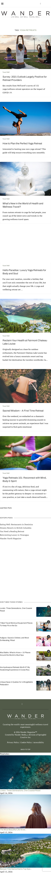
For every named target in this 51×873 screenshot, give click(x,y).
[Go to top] (25, 749)
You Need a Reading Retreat (12, 531)
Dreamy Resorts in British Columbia (15, 528)
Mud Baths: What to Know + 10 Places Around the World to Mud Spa (15, 654)
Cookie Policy (26, 742)
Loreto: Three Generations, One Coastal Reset (16, 609)
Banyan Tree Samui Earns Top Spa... (16, 869)
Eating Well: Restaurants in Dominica (16, 524)
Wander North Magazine (10, 538)
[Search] (48, 3)
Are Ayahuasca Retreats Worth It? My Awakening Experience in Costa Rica (15, 668)
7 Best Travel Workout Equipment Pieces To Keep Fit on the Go (16, 624)
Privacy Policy (13, 742)
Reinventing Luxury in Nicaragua (14, 535)
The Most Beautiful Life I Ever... (13, 830)
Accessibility (38, 742)
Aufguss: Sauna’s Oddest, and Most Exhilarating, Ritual (14, 639)
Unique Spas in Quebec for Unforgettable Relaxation (16, 683)
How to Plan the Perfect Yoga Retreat (22, 143)
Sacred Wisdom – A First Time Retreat (23, 410)
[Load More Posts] (6, 508)
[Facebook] (40, 3)
